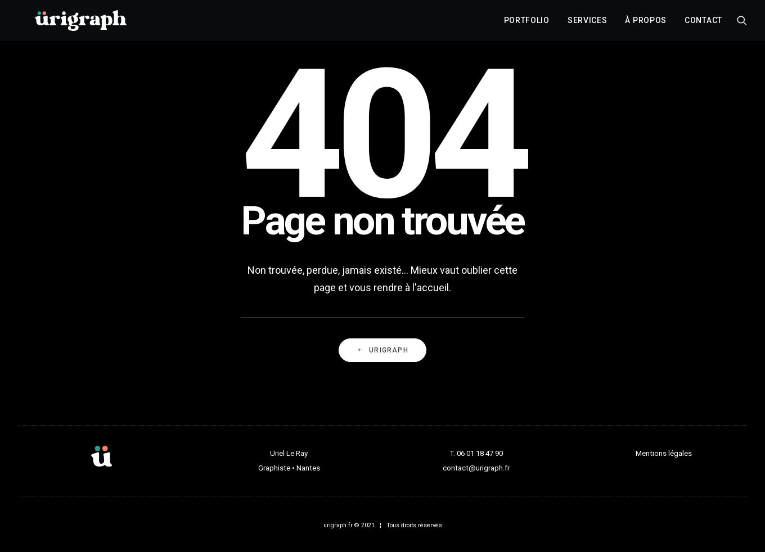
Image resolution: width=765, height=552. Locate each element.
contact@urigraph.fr (476, 468)
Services (588, 24)
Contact (703, 24)
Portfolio (527, 24)
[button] (742, 24)
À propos (646, 24)
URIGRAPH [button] (382, 350)
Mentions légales (664, 453)
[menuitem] (526, 24)
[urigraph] (80, 24)
